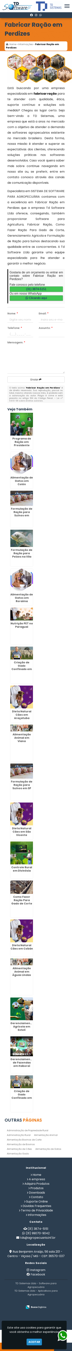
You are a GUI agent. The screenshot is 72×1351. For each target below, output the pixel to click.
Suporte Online (37, 1201)
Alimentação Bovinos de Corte (24, 1139)
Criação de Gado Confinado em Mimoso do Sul (21, 1096)
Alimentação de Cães (19, 1149)
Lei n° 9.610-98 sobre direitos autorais (36, 399)
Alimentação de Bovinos (21, 1144)
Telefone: (14, 328)
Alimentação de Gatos (48, 1149)
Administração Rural (19, 1135)
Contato (37, 1197)
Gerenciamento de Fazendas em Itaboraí (21, 1062)
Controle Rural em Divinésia (21, 869)
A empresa (37, 1179)
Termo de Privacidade (37, 1210)
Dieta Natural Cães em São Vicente (21, 831)
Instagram (37, 1270)
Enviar (36, 379)
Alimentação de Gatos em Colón (21, 481)
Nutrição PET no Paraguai (22, 625)
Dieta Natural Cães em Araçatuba (21, 715)
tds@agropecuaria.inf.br (38, 1238)
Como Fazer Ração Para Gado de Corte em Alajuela (21, 902)
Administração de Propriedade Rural (27, 1130)
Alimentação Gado (18, 1153)
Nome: (12, 313)
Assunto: (46, 328)
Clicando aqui (36, 298)
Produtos (36, 1188)
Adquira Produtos (36, 1184)
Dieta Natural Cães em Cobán (22, 946)
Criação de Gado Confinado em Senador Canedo (21, 669)
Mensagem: (16, 342)
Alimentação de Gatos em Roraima (21, 598)
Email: (43, 313)
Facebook (38, 1274)
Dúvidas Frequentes (37, 1206)
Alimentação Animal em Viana (22, 738)
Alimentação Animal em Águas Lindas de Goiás (21, 973)
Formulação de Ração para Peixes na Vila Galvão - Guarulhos (21, 556)
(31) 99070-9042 (38, 1233)
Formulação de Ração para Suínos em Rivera (21, 514)
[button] (67, 6)
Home (37, 1175)
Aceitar (34, 1342)
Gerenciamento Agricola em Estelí (21, 1026)
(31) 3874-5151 (36, 289)
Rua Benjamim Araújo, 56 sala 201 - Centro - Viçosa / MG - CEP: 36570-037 (36, 1253)
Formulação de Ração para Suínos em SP (21, 785)
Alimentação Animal (46, 1135)
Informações (37, 1215)
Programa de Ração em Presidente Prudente (21, 443)
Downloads (37, 1192)
